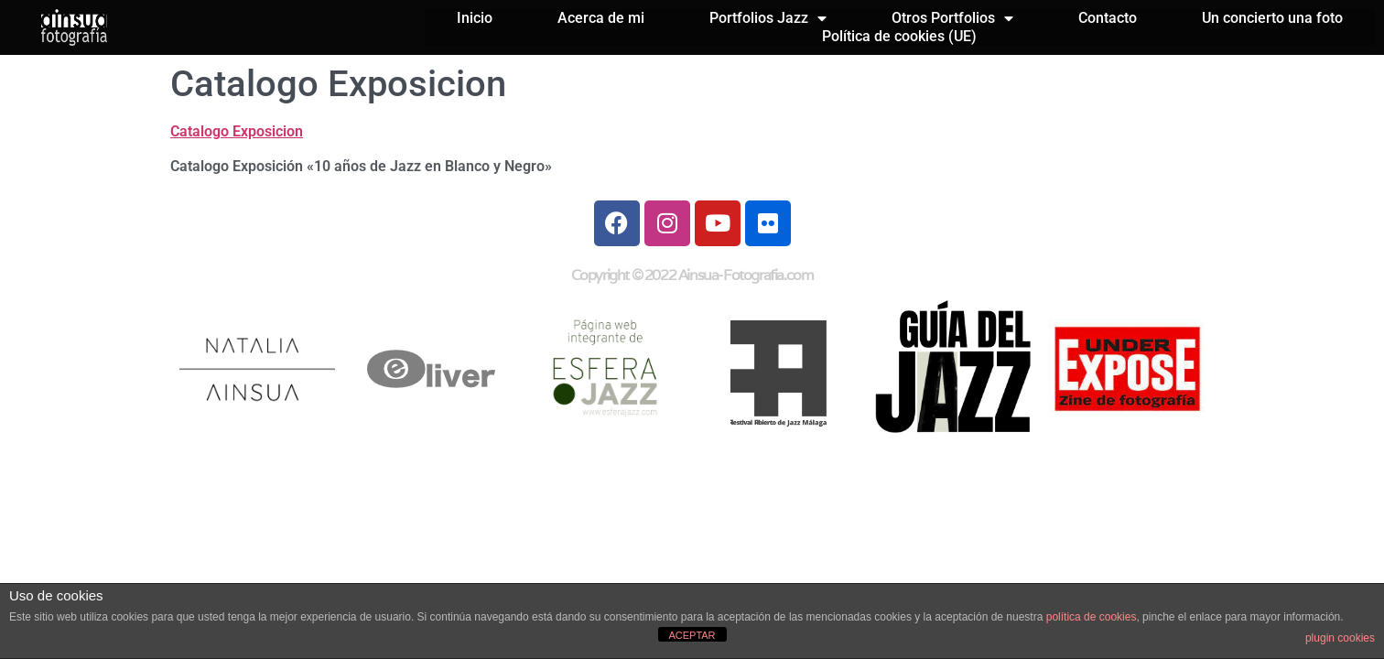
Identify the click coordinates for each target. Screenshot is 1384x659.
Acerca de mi (600, 18)
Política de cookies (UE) (899, 36)
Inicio (474, 18)
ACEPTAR (691, 635)
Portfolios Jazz (768, 18)
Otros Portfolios (952, 18)
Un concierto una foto (1272, 18)
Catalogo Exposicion (236, 131)
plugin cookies (1340, 638)
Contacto (1107, 18)
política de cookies (1091, 616)
